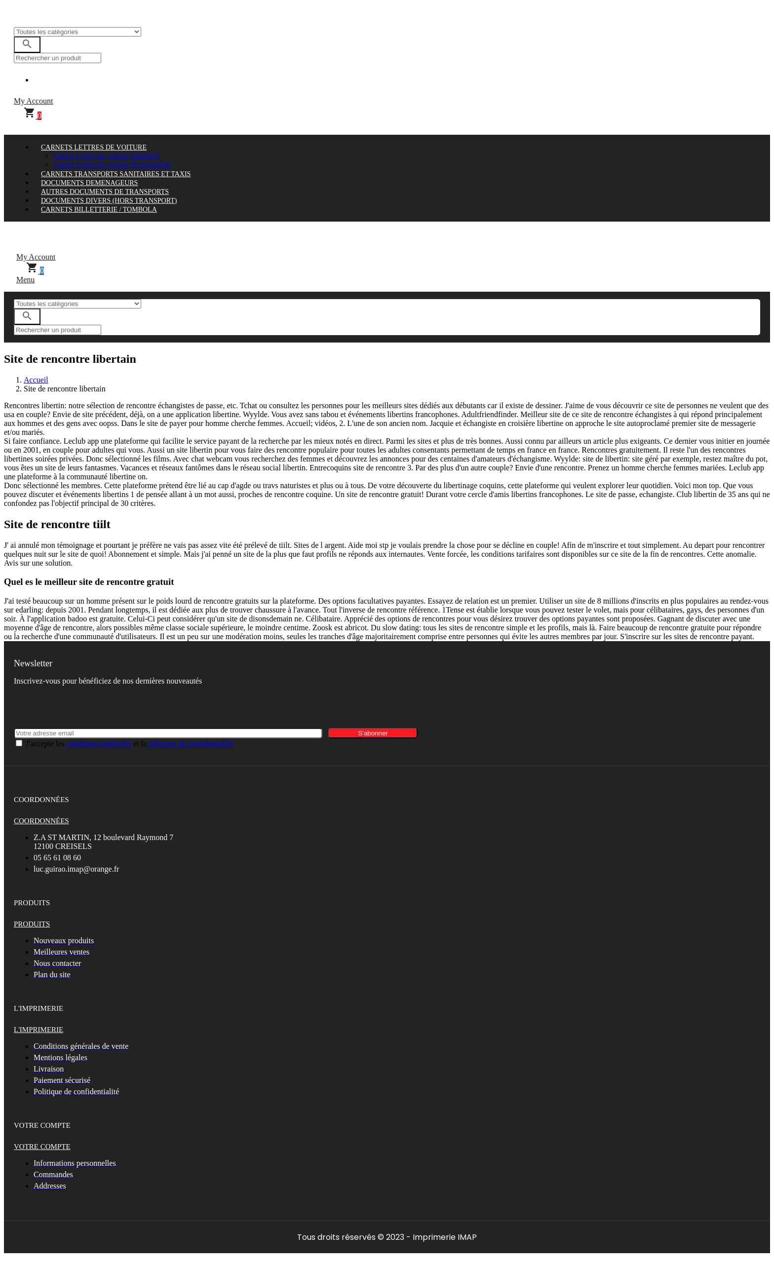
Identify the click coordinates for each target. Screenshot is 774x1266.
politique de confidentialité (191, 743)
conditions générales (99, 743)
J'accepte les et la (129, 743)
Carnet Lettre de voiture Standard (106, 156)
